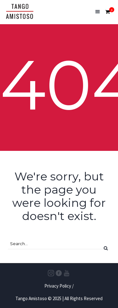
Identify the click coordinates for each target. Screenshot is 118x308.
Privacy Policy (57, 286)
